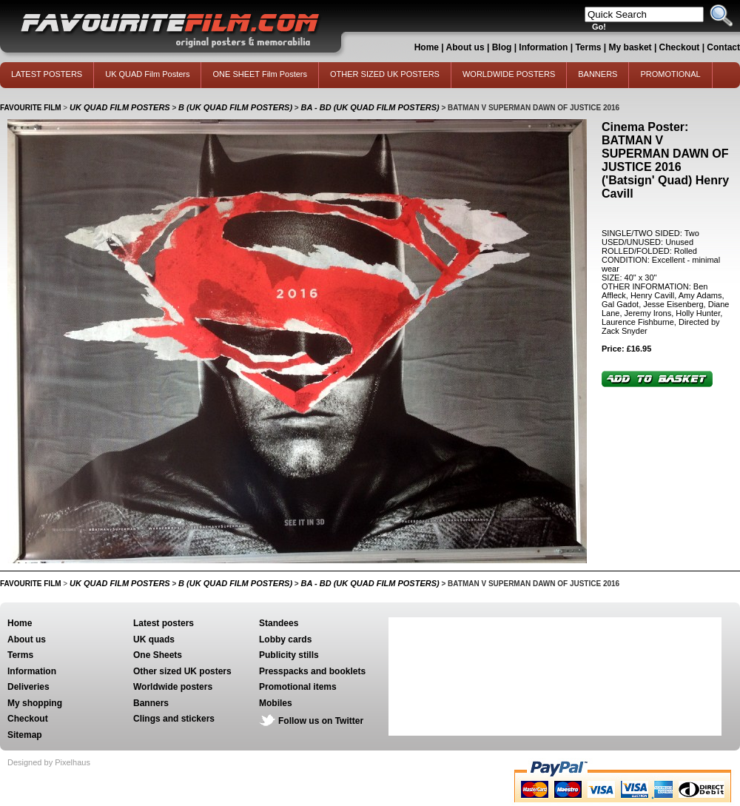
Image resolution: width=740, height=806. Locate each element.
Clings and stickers (174, 718)
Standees (278, 623)
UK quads (154, 639)
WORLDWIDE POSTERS (508, 74)
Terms (588, 47)
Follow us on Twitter (320, 721)
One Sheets (157, 655)
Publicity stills (289, 655)
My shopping (34, 703)
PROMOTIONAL (670, 74)
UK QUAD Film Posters (147, 74)
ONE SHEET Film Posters (259, 74)
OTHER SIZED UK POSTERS (385, 74)
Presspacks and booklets (312, 671)
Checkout (680, 47)
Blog (502, 47)
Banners (151, 703)
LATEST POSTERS (46, 74)
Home (426, 47)
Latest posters (163, 623)
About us (465, 47)
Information (543, 47)
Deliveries (28, 687)
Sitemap (24, 735)
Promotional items (298, 687)
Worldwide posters (172, 687)
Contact (723, 47)
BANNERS (597, 74)
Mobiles (275, 703)
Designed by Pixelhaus (48, 762)
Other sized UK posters (182, 671)
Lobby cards (285, 639)
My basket (630, 47)
